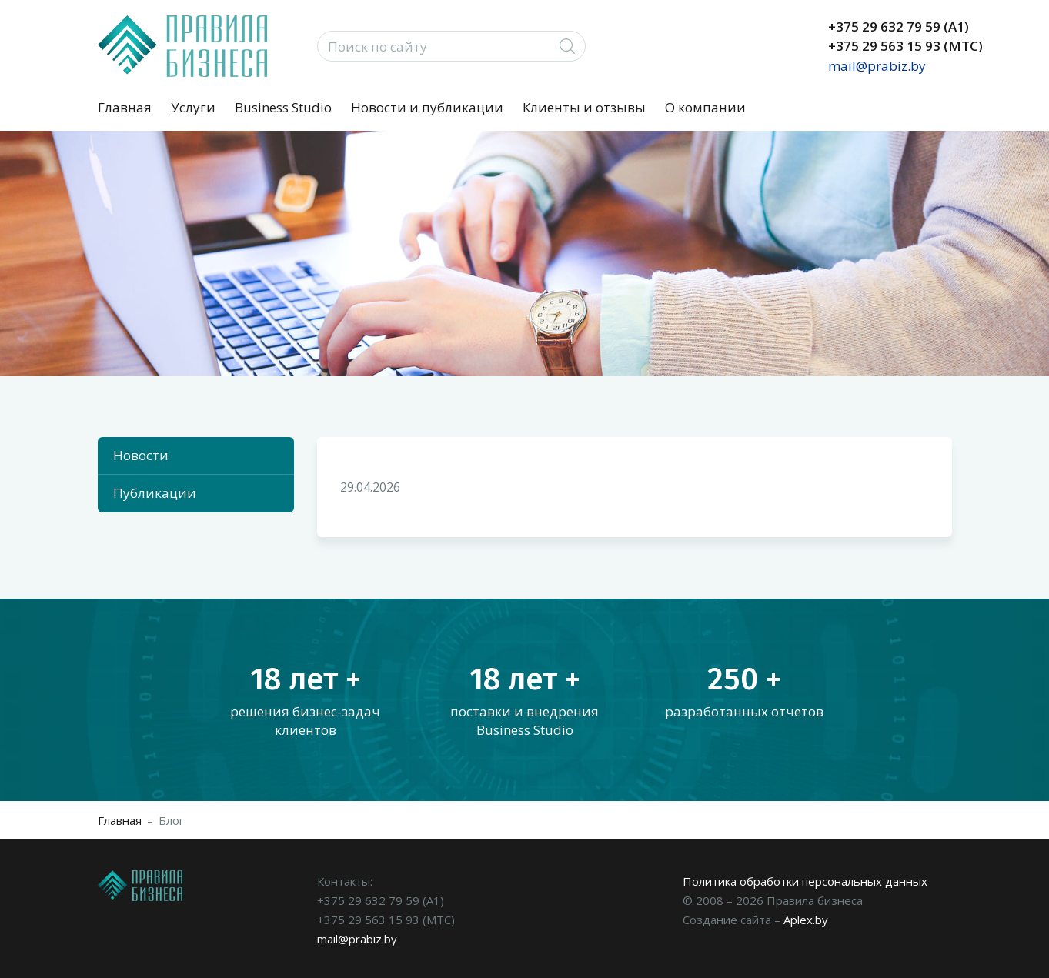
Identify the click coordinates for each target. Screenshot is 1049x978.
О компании (705, 107)
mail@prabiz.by (877, 66)
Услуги (193, 107)
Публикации (154, 493)
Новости (141, 455)
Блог (171, 820)
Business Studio (283, 107)
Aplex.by (805, 919)
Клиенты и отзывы (584, 107)
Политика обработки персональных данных (805, 881)
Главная (125, 107)
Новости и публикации (427, 107)
